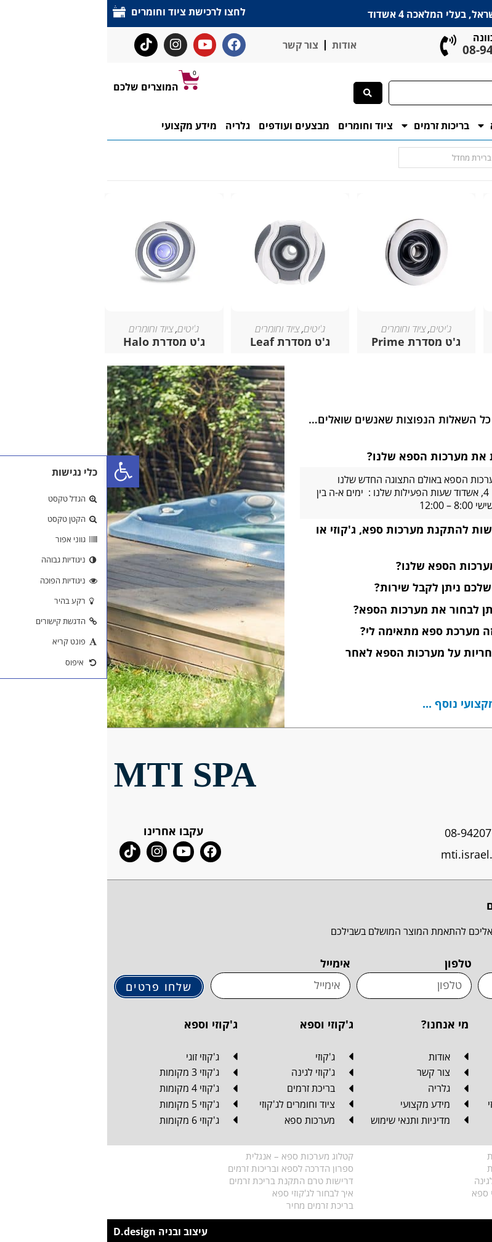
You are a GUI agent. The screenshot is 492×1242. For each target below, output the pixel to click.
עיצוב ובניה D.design (53, 1231)
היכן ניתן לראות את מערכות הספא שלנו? (359, 456)
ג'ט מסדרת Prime (308, 341)
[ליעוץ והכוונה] (341, 45)
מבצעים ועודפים (186, 125)
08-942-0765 (389, 50)
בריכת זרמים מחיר (212, 1205)
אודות (237, 45)
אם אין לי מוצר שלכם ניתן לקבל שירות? (362, 587)
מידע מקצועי (82, 125)
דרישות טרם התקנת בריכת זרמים (184, 1180)
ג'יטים (81, 328)
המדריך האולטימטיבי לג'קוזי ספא (425, 1193)
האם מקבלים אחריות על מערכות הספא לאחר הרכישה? (357, 659)
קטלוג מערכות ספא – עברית (433, 1156)
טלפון (351, 963)
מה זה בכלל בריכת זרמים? (439, 1205)
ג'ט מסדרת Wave (435, 341)
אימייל (228, 963)
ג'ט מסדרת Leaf (183, 341)
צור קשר (193, 45)
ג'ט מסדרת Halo (57, 341)
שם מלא (466, 963)
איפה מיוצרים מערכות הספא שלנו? (373, 565)
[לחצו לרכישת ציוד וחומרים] (12, 12)
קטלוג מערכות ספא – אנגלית (192, 1156)
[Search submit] (260, 93)
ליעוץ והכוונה (395, 37)
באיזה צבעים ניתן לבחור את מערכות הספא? (352, 609)
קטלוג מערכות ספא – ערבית (433, 1168)
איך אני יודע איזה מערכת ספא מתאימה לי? (355, 630)
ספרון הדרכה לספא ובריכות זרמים (183, 1168)
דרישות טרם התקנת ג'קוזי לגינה (426, 1180)
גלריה (130, 125)
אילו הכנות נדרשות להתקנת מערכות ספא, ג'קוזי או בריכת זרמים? (342, 536)
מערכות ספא (404, 126)
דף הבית (463, 125)
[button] (16, 471)
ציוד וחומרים (258, 125)
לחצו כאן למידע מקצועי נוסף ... (391, 703)
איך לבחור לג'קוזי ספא (205, 1193)
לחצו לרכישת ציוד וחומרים (82, 11)
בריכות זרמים (328, 126)
